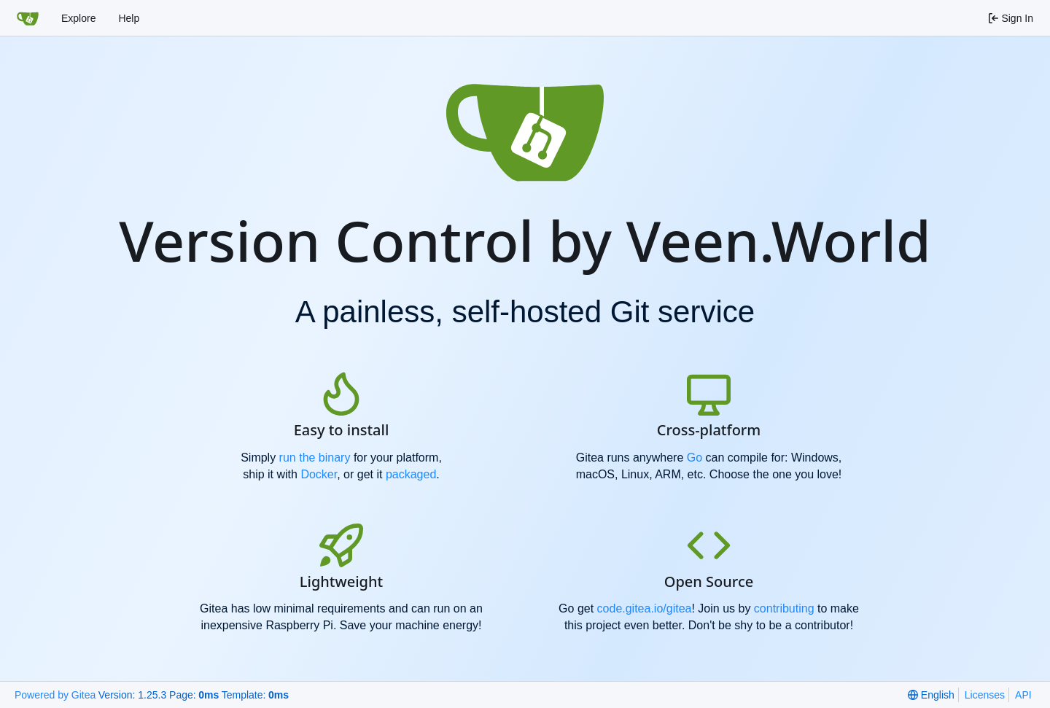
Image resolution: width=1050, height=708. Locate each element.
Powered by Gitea (55, 695)
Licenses (985, 695)
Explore (78, 18)
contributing (784, 608)
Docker (318, 474)
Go (694, 457)
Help (128, 18)
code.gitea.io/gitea (644, 608)
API (1023, 695)
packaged (411, 474)
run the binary (315, 457)
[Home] (27, 18)
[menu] (931, 695)
